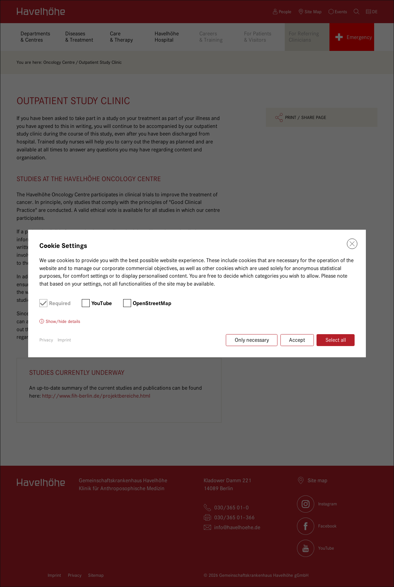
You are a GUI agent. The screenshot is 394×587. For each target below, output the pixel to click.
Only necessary (252, 340)
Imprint (64, 339)
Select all (335, 340)
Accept (297, 340)
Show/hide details (63, 321)
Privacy (46, 339)
